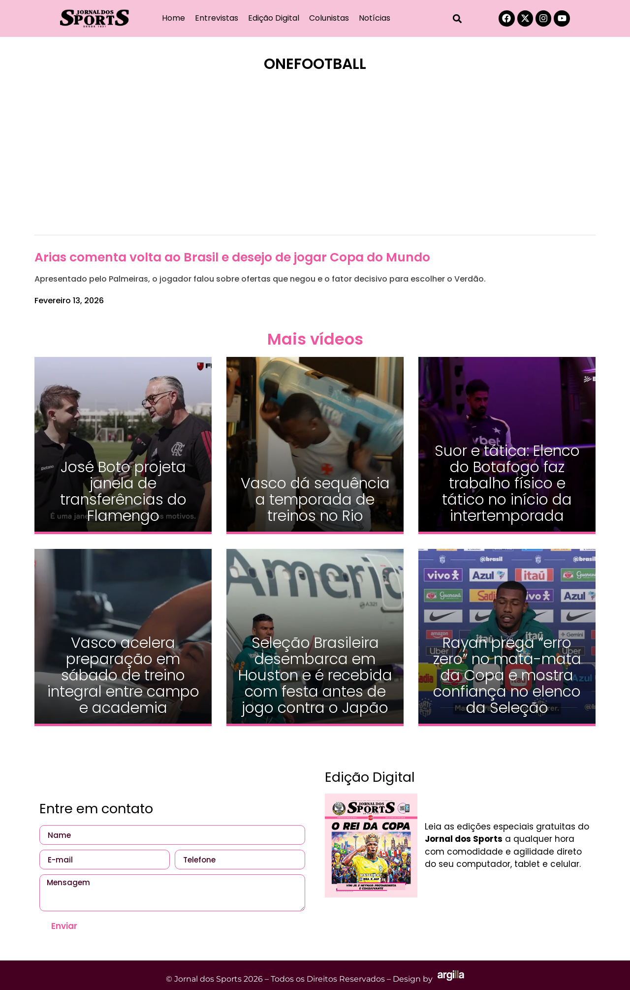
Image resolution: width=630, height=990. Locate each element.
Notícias (374, 18)
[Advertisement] (315, 160)
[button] (457, 18)
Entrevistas (216, 18)
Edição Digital (273, 18)
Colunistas (329, 18)
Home (173, 18)
